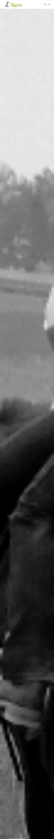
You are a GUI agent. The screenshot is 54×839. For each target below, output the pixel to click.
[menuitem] (44, 4)
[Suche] (44, 4)
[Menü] (49, 4)
